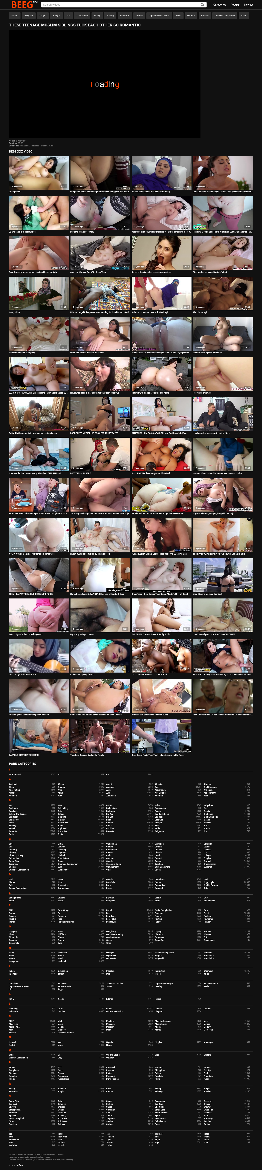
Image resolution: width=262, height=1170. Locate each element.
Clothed (61, 855)
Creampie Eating (113, 864)
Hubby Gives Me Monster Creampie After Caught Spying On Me (160, 353)
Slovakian (110, 1110)
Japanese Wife (64, 986)
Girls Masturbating (114, 934)
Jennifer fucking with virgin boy (207, 353)
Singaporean (15, 1110)
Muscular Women (66, 1033)
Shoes (109, 1107)
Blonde (109, 823)
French (12, 922)
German (207, 931)
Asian (243, 15)
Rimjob (207, 1088)
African (139, 15)
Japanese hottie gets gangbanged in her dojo (213, 513)
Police (109, 1073)
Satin (60, 1101)
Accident (13, 784)
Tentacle (110, 1137)
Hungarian (13, 961)
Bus (205, 831)
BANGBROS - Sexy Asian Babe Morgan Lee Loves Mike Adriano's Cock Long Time (223, 674)
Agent (109, 784)
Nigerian (110, 1042)
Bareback (13, 811)
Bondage (13, 825)
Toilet (206, 1139)
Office (11, 1055)
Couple (109, 861)
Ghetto (12, 934)
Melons (61, 1027)
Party (60, 1070)
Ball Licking (63, 808)
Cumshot (208, 867)
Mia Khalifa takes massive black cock (87, 353)
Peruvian (110, 1070)
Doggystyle (209, 882)
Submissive (160, 1121)
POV (60, 1067)
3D (59, 774)
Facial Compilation (163, 910)
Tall (10, 1134)
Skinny (61, 1110)
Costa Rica (14, 861)
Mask (60, 1024)
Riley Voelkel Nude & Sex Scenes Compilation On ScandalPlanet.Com (223, 715)
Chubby (12, 852)
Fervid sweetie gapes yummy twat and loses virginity (33, 272)
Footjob (158, 919)
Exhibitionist (209, 900)
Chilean (158, 849)
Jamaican (13, 983)
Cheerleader (111, 849)
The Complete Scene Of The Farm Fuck (149, 674)
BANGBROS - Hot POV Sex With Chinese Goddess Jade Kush (159, 433)
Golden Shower (113, 937)
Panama (158, 1067)
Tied (60, 1139)
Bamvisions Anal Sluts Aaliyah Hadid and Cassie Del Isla (96, 715)
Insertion (110, 971)
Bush (11, 834)
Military (207, 1027)
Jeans (109, 986)
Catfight (158, 847)
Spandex (208, 1113)
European (110, 900)
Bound (12, 828)
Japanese (62, 983)
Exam (157, 900)
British (207, 828)
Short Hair (159, 1107)
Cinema (109, 852)
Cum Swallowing (162, 867)
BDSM (109, 805)
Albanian (159, 784)
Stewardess (160, 1118)
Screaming (160, 1101)
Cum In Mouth (112, 867)
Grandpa (13, 940)
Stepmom (110, 1118)
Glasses (207, 934)
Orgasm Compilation (18, 1058)
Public (12, 1079)
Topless (61, 1142)
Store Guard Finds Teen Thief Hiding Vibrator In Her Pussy (158, 755)
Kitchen (109, 999)
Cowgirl (207, 861)
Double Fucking (211, 885)
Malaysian (13, 1024)
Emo (206, 898)
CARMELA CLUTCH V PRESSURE (24, 755)
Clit (205, 852)
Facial (109, 910)
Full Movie (111, 922)
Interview (13, 974)
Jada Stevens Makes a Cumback (208, 594)
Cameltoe (159, 844)
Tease (206, 1134)
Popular (235, 4)
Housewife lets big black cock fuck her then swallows (94, 393)
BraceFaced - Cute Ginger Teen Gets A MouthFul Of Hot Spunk (160, 594)
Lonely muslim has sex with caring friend (211, 433)
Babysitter (124, 15)
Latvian (158, 1008)
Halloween (62, 953)
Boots (109, 825)
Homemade (209, 955)
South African (161, 1113)
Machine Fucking (162, 1021)
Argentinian (160, 790)
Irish (108, 974)
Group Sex (159, 940)
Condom (110, 858)
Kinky (11, 999)
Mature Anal (14, 1027)
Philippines (160, 1070)
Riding (158, 1088)
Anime (61, 790)
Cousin (158, 861)
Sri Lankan (62, 1118)
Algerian (207, 784)
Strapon (12, 1121)
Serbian (109, 1104)
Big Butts (62, 817)
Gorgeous (159, 937)
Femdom (159, 913)
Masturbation (161, 1024)
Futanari (207, 922)
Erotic (11, 900)
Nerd (60, 1042)
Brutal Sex (62, 831)
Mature (15, 15)
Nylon (109, 1045)
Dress (109, 888)
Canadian (208, 844)
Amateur (61, 787)
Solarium (62, 1113)
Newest (248, 4)
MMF (60, 1021)
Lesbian (61, 1011)
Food (60, 919)
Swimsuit (62, 1124)
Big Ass (109, 814)
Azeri (206, 796)
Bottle (206, 825)
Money (97, 15)
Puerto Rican (63, 1079)
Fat (59, 913)
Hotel (60, 958)
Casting (109, 847)
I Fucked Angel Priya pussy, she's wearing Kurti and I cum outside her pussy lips (100, 312)
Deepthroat (160, 879)
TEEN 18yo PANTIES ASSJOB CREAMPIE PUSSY (31, 594)
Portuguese (63, 1076)
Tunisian (13, 1145)
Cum (60, 867)
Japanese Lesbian (114, 983)
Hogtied (158, 955)
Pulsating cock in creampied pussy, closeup (29, 715)
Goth (206, 937)
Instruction (160, 971)
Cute (108, 870)
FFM (11, 910)
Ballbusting (111, 808)
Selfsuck (62, 1104)
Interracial (208, 971)
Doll (11, 885)
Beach (158, 811)
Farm (206, 910)
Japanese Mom (211, 983)
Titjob (157, 1139)
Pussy (206, 1079)
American (110, 787)
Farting (12, 913)
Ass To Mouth (210, 793)
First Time (111, 916)
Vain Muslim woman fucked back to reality (151, 192)
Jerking (110, 15)
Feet (108, 913)
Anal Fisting (14, 790)
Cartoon (61, 847)
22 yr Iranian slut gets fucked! (22, 232)
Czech (157, 870)
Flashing (207, 916)
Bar (205, 808)
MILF (11, 1021)
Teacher (158, 1134)
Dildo (60, 882)
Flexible (12, 919)
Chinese (207, 849)
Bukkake (110, 831)
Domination (63, 885)
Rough (61, 1091)
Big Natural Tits (211, 817)
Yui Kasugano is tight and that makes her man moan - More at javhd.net (100, 513)
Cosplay (207, 858)
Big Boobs (208, 814)
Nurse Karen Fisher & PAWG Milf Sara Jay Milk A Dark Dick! (97, 594)
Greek (109, 940)
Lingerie (158, 1011)
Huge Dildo (160, 958)
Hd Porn (19, 1165)
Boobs (60, 825)
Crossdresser (210, 864)
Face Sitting (63, 910)
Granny (61, 940)
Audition (13, 796)
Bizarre (207, 820)
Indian (44, 146)
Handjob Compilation (164, 953)
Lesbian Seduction (114, 1011)
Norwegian (209, 1042)
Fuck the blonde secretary (82, 232)
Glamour (159, 934)
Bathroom (110, 811)
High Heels (111, 955)
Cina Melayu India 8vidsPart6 (22, 674)
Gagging (13, 931)
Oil (59, 1055)
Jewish (207, 986)
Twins (109, 1145)
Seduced (13, 1104)
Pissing (61, 1073)
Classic (158, 852)
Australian (111, 796)
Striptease (62, 1121)
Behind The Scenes (17, 814)
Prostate (159, 1076)
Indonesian (63, 971)
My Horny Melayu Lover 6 (82, 634)
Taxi (108, 1134)
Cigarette (62, 852)
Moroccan (208, 1030)
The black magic (200, 312)
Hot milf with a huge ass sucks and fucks (150, 393)
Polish (158, 1073)
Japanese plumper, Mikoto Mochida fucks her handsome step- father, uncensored (162, 232)
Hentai (61, 955)
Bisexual (159, 820)
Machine (110, 1021)
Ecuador (61, 898)
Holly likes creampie (202, 393)
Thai (157, 1137)
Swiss (157, 1124)
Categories (219, 4)
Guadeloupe (209, 940)
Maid (206, 1021)
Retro (108, 1088)
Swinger (110, 1124)
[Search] (202, 5)
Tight (108, 1139)
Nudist (12, 1045)
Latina (109, 1008)
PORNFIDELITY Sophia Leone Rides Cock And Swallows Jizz (159, 554)
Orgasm (207, 1055)
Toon (11, 1142)
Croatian (159, 864)
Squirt (206, 1115)
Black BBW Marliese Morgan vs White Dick (151, 473)
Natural (12, 1042)
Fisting (158, 916)
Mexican (110, 1027)
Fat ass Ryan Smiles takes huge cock (26, 634)
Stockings (208, 1118)
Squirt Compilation (17, 1118)
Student (109, 1121)
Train (206, 1142)
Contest (158, 858)
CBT (11, 844)
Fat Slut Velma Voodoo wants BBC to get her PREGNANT (157, 513)
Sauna (109, 1101)
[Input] (124, 4)
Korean (158, 999)
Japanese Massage (164, 983)
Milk (11, 1030)
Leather (207, 1008)
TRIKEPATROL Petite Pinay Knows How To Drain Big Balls (219, 554)
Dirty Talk (28, 15)
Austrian (159, 796)
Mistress (62, 1030)
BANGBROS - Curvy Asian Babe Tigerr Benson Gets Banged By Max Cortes (39, 393)
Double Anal (160, 885)
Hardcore (35, 146)
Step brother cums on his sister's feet (210, 272)
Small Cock (160, 1110)
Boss (157, 825)
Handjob (56, 15)
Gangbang (111, 931)
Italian (206, 974)
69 (107, 774)
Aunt (60, 796)
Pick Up (207, 1070)
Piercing (13, 1073)
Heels (178, 15)
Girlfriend (62, 934)
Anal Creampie (210, 787)
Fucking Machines (66, 922)
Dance (60, 879)
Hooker (12, 958)
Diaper (12, 882)
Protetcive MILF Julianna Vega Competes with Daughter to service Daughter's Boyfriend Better (39, 513)
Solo (108, 1113)
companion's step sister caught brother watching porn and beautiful (100, 192)
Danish (109, 879)
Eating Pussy (15, 898)
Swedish (13, 1124)
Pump (157, 1079)
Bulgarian (159, 831)
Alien (11, 787)
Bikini (108, 820)
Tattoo (61, 1134)
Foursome (208, 919)
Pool (206, 1073)
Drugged (159, 888)
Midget (158, 1027)
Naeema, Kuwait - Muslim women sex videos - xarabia (217, 473)
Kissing (61, 999)
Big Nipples (14, 820)
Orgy (60, 1058)
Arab (51, 146)
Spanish (12, 1115)
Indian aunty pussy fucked (82, 674)
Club (108, 855)
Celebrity (13, 849)
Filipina (12, 916)
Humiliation (209, 958)
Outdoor (191, 15)
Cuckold (12, 867)
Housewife (111, 958)
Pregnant (110, 1076)
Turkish (61, 1145)
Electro (158, 898)
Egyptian (110, 898)
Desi (206, 879)
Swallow (207, 1121)
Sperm (109, 1115)
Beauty (207, 811)
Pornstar (13, 1076)
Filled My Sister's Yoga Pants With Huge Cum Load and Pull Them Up (223, 232)
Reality (12, 1088)
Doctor (158, 882)
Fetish (206, 913)
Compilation (82, 15)
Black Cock (63, 823)
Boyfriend (62, 828)
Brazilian (110, 828)
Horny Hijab (14, 312)
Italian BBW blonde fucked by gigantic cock (90, 554)
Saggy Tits (14, 1101)
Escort (61, 900)
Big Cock (159, 817)
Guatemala (14, 943)
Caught (42, 15)
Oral (157, 1055)
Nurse (60, 1045)
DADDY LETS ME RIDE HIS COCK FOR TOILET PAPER (94, 433)
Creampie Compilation (68, 864)
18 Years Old (15, 774)
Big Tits (61, 820)
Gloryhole (13, 937)
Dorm (108, 885)
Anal (157, 787)
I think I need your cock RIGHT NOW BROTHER (214, 634)
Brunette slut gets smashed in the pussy (150, 715)
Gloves (61, 937)
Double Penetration (17, 888)
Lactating (13, 1008)
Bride (157, 828)
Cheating (62, 849)
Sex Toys (159, 1104)
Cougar (61, 861)
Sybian (207, 1124)
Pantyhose (14, 1070)
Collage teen (14, 192)
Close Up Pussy (16, 855)
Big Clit (109, 817)
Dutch (206, 888)
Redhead (62, 1088)
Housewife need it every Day (22, 353)
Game (60, 931)
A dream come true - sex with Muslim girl (150, 312)
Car (10, 847)
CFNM (60, 844)
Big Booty (13, 817)
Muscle (12, 1033)
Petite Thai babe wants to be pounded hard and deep (33, 433)
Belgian (61, 814)
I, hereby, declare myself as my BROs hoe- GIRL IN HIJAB (35, 473)
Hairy (11, 953)
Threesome (14, 1139)
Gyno (108, 943)
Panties (207, 1067)
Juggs (60, 989)
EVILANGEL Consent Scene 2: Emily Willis (151, 634)
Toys (157, 1142)
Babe (157, 805)
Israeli (157, 974)
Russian (204, 15)
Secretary (208, 1101)
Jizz (11, 989)
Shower (207, 1107)
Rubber (109, 1091)
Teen (11, 1137)
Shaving (12, 1107)
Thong (207, 1137)
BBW (60, 805)
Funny (157, 922)
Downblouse (63, 888)
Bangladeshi (160, 808)
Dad (68, 15)
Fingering (62, 916)
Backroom (13, 808)
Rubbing (159, 1091)
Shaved (207, 1104)
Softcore (13, 1113)
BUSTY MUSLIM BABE (80, 473)
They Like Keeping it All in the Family (87, 755)
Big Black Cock (162, 814)
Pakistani (24, 146)
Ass (108, 793)
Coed (157, 855)
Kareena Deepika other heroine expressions (151, 272)
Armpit (12, 793)
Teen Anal (62, 1137)
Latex (60, 1008)
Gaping (158, 931)
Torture (109, 1142)
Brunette (13, 831)
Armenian (208, 790)
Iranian (61, 974)
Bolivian (207, 823)
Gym (60, 943)
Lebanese (13, 1011)
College (207, 855)
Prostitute (208, 1076)
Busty (60, 834)
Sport (157, 1115)
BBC (11, 805)
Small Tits (208, 1110)
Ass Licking (160, 793)
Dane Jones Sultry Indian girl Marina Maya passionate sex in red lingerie (223, 192)
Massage (110, 1024)
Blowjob (158, 823)
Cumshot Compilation (225, 15)
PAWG (12, 1067)
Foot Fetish (111, 919)
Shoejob (61, 1107)
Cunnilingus (63, 870)
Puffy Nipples (112, 1079)
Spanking (62, 1115)
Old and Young (112, 1055)
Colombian (14, 858)
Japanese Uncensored (159, 15)
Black (11, 823)
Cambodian (111, 844)
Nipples (158, 1042)
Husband (62, 961)
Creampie (13, 864)
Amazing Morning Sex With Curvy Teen (88, 272)
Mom (108, 1030)
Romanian (13, 1091)
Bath (60, 811)
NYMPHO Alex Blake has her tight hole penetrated (32, 554)
